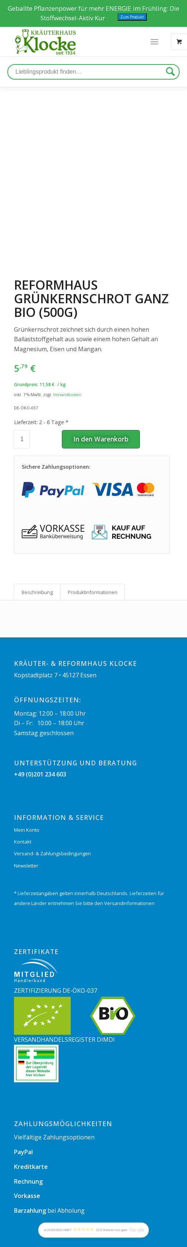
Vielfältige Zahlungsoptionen (54, 1098)
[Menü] (154, 41)
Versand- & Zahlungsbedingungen (52, 815)
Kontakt (22, 803)
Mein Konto (26, 791)
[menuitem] (19, 1238)
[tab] (37, 553)
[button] (93, 1230)
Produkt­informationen (92, 553)
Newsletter (26, 827)
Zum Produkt (132, 17)
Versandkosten (67, 356)
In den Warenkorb (100, 400)
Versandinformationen (129, 865)
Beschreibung (37, 553)
